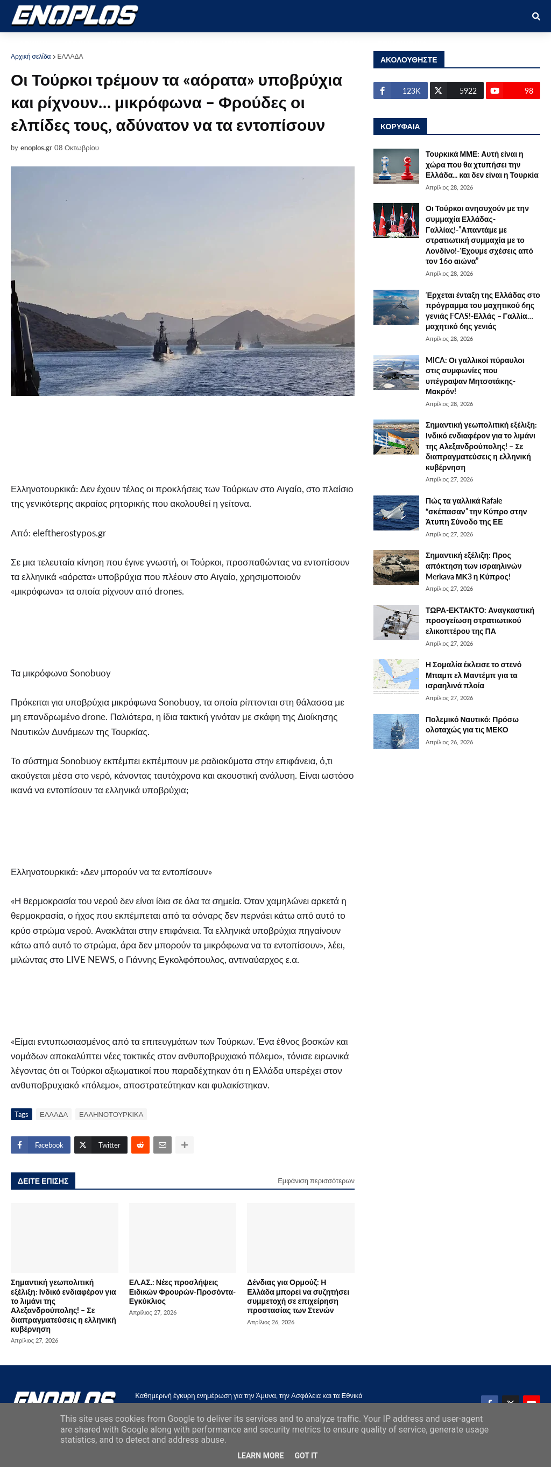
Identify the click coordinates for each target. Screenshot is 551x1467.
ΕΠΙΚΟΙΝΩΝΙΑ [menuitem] (402, 43)
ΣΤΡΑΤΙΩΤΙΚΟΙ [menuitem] (132, 43)
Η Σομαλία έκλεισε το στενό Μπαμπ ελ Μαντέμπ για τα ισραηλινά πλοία (473, 675)
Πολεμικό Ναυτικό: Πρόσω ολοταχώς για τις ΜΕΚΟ (472, 725)
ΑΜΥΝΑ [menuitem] (77, 43)
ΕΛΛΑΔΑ (70, 56)
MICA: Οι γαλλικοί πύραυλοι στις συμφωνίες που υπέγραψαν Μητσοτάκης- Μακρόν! (475, 375)
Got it (305, 1455)
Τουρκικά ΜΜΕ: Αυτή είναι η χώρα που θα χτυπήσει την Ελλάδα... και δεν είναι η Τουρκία (482, 164)
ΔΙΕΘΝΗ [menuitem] (234, 43)
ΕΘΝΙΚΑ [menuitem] (188, 43)
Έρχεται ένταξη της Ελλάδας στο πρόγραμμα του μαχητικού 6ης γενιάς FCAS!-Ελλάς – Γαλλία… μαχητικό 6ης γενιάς (483, 310)
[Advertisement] (188, 439)
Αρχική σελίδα (31, 56)
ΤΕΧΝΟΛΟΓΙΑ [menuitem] (337, 43)
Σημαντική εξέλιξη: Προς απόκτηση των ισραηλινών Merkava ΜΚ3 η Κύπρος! (473, 565)
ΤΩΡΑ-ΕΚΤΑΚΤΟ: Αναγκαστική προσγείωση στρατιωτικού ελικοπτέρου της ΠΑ (480, 620)
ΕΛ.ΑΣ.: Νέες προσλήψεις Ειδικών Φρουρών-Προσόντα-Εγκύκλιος (182, 1291)
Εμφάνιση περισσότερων (316, 1180)
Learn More (260, 1455)
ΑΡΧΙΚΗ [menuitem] (33, 43)
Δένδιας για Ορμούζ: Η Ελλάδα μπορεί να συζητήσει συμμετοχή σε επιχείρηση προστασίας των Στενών (298, 1296)
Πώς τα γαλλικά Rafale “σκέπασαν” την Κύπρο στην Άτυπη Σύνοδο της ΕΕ (476, 511)
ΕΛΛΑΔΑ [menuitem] (280, 43)
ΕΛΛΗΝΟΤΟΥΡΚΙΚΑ (111, 1114)
